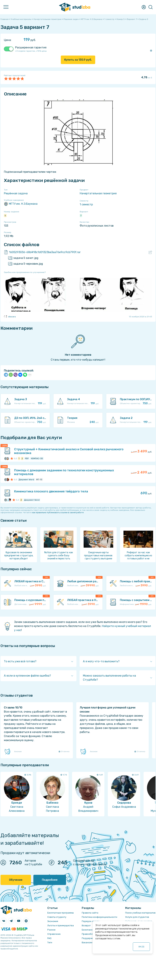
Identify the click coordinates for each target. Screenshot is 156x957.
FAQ (49, 938)
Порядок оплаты (91, 921)
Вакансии (87, 942)
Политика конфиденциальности (99, 917)
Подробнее (50, 879)
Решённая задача (16, 193)
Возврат (86, 925)
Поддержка (88, 938)
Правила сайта (90, 912)
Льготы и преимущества (60, 925)
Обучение (15, 879)
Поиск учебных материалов (140, 912)
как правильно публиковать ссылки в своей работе (58, 512)
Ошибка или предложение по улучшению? (25, 272)
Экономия (52, 921)
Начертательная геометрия (98, 193)
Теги (49, 942)
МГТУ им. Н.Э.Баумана (20, 204)
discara (10, 316)
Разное (51, 929)
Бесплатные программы (60, 912)
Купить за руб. (78, 59)
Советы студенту (56, 917)
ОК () (141, 946)
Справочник (54, 934)
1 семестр (86, 204)
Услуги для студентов (137, 917)
